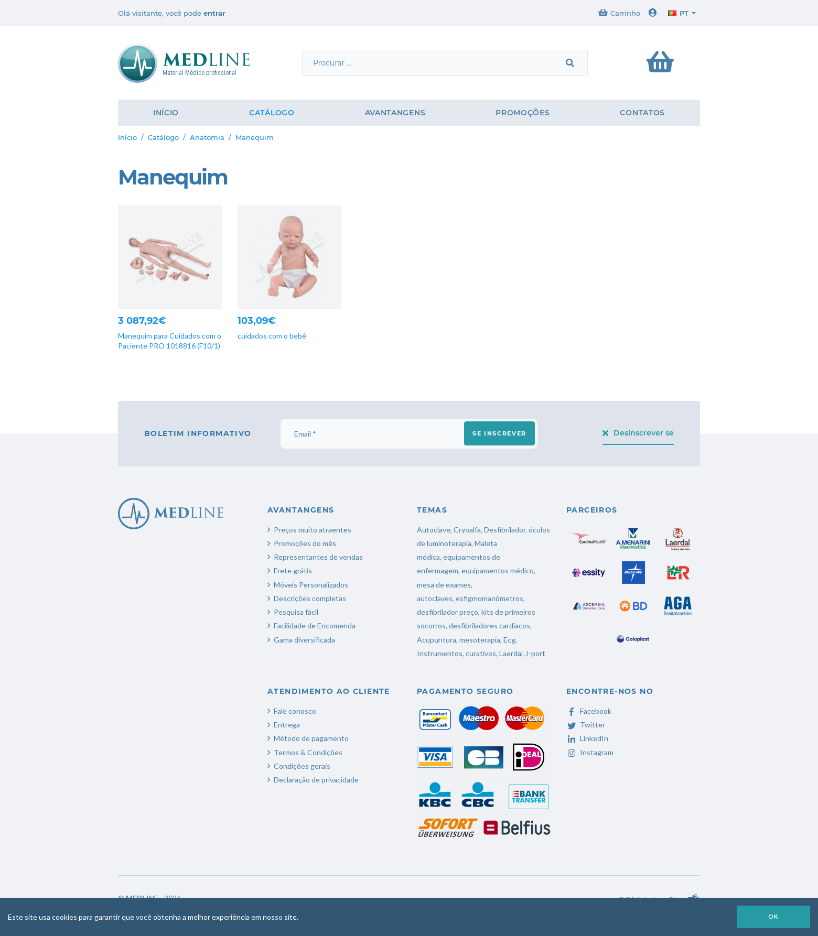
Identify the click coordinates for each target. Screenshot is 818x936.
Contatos (642, 112)
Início (166, 112)
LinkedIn (587, 738)
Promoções (523, 112)
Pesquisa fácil (296, 611)
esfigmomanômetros (489, 598)
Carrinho (619, 12)
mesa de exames (444, 584)
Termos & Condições (308, 752)
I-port (535, 653)
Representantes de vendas (318, 556)
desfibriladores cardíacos (489, 625)
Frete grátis (293, 570)
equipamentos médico (497, 570)
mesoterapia (479, 639)
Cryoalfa (467, 529)
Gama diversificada (304, 639)
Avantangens (395, 112)
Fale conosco (295, 710)
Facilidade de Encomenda (315, 625)
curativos (481, 653)
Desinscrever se (638, 433)
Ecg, (510, 639)
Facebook (588, 710)
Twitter (585, 724)
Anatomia (207, 137)
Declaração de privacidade (316, 779)
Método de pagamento (311, 738)
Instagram (590, 752)
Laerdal (511, 653)
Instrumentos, (440, 653)
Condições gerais (302, 765)
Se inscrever (499, 433)
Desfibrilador (504, 529)
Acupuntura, (437, 639)
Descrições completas (310, 598)
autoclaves (435, 598)
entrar (214, 13)
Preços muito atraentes (312, 529)
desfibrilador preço (447, 611)
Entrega (287, 724)
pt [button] (678, 13)
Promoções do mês (305, 543)
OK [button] (773, 916)
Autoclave (433, 529)
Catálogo (272, 112)
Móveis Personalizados (311, 584)
